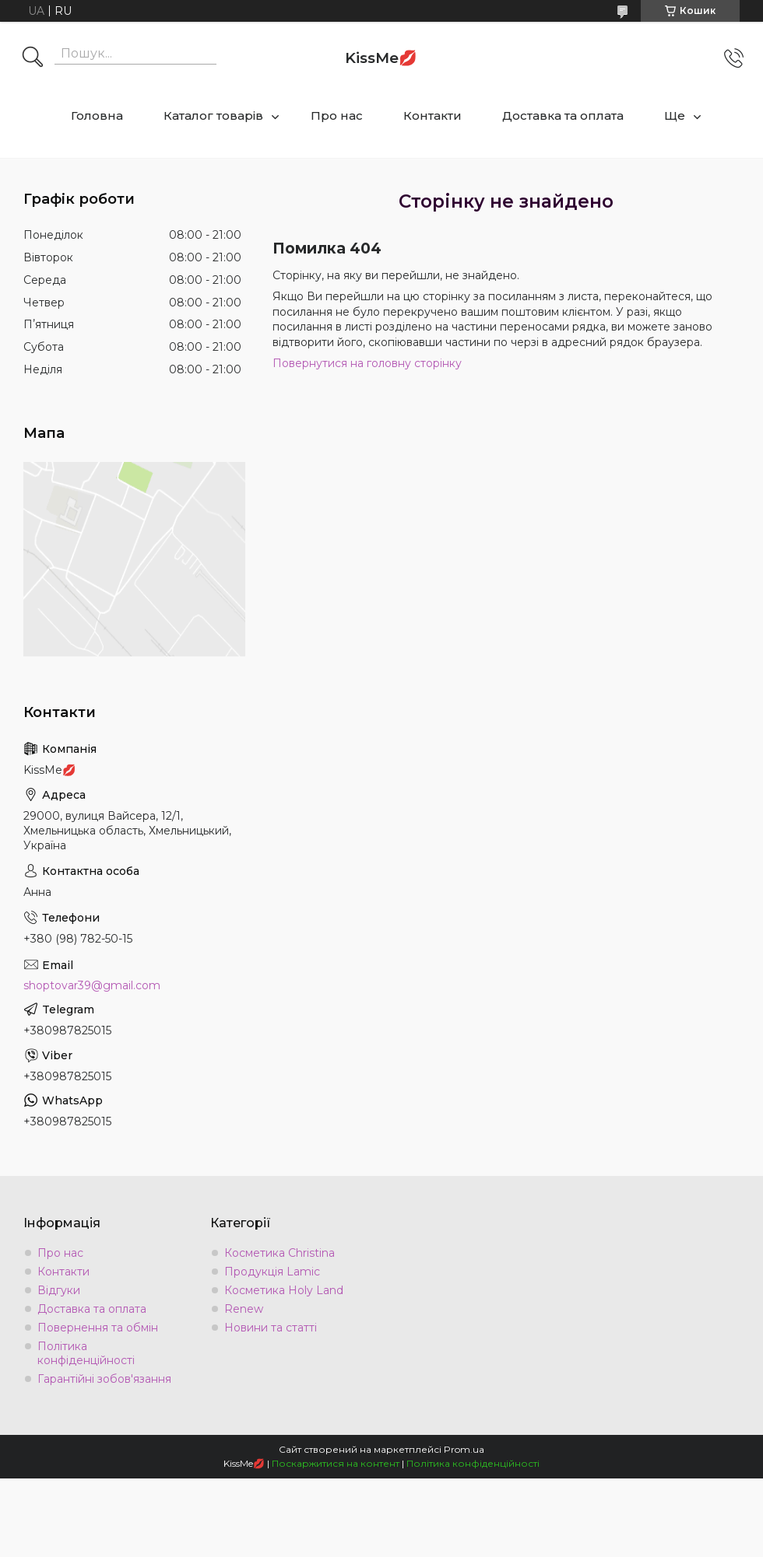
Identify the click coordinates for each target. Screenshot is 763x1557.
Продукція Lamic (272, 1272)
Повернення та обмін (97, 1328)
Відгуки (58, 1290)
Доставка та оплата (563, 115)
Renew (243, 1309)
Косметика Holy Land (283, 1290)
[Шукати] (33, 58)
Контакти (432, 115)
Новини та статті (270, 1328)
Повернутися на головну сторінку (367, 363)
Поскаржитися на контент (335, 1463)
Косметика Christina (279, 1253)
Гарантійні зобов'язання (104, 1379)
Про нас (337, 115)
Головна (97, 115)
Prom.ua (464, 1449)
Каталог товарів (213, 115)
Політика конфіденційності (86, 1353)
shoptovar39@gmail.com (91, 985)
